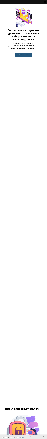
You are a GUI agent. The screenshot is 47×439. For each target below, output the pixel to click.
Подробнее (21, 437)
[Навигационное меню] (45, 2)
